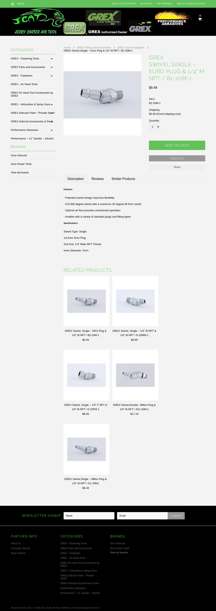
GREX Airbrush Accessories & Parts (32, 121)
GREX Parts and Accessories (28, 67)
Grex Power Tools (21, 163)
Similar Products (123, 179)
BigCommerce (92, 608)
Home (67, 47)
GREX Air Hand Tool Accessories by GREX (32, 94)
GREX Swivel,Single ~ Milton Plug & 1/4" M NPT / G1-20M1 (85, 481)
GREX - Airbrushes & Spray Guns (30, 104)
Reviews (97, 179)
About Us (16, 543)
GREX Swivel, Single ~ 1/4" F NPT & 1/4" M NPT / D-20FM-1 (85, 407)
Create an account (196, 3)
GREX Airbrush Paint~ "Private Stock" (33, 112)
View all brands (20, 172)
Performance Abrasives (24, 129)
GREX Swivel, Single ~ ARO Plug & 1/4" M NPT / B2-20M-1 (85, 333)
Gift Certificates (164, 3)
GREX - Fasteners (21, 75)
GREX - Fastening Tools (25, 58)
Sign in (180, 3)
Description (75, 179)
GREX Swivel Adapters (130, 47)
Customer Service (20, 548)
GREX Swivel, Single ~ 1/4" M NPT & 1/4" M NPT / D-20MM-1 (134, 333)
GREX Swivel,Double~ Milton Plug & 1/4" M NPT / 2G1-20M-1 (134, 407)
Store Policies (18, 553)
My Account (146, 3)
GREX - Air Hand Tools (24, 84)
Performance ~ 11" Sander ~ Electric (32, 138)
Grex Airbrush (19, 155)
